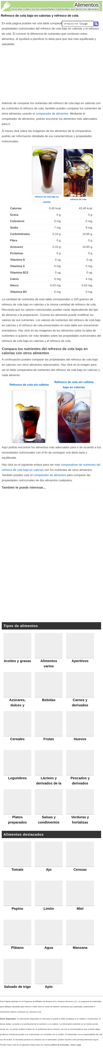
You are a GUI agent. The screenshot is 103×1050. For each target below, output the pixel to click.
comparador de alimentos (52, 113)
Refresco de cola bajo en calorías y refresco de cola (39, 15)
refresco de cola (78, 199)
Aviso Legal (76, 1045)
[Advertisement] (51, 73)
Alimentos (86, 5)
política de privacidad (60, 1045)
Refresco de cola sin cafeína (29, 384)
